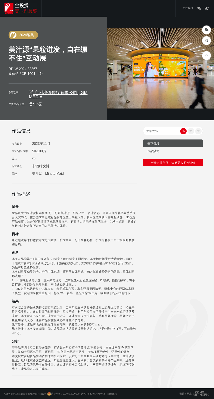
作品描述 (153, 151)
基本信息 (153, 143)
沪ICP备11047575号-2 (93, 393)
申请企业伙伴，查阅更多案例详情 (173, 162)
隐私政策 (112, 393)
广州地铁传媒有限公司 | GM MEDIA (58, 94)
